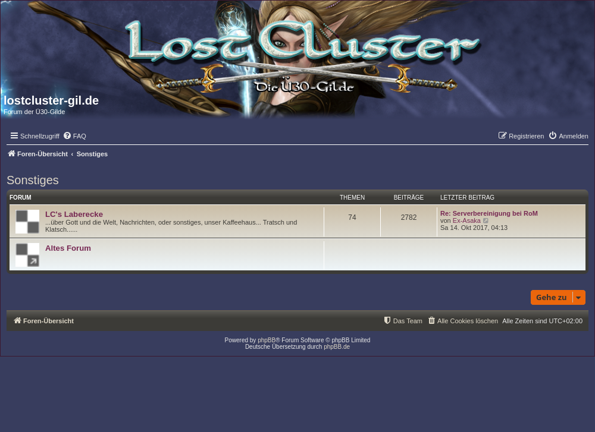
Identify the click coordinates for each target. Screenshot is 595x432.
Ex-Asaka (467, 220)
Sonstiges (33, 180)
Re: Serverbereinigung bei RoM (489, 213)
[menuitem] (74, 136)
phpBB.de (337, 346)
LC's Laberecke (74, 214)
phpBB (266, 340)
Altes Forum (68, 248)
